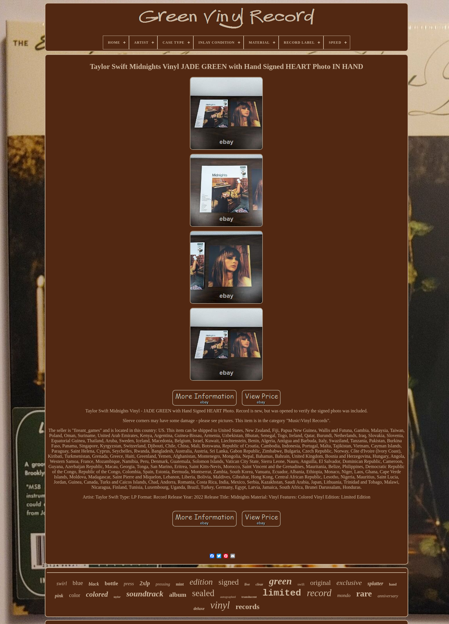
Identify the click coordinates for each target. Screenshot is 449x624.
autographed (228, 596)
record (319, 593)
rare (364, 593)
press (129, 583)
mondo (343, 595)
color (74, 595)
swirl (62, 583)
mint (180, 584)
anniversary (387, 596)
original (320, 582)
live (247, 584)
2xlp (145, 583)
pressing (163, 584)
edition (201, 581)
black (94, 584)
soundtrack (144, 593)
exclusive (349, 582)
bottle (111, 583)
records (247, 606)
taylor (117, 596)
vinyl (220, 605)
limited (282, 593)
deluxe (199, 608)
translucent (249, 596)
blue (78, 582)
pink (59, 595)
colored (97, 594)
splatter (375, 583)
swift (301, 584)
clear (259, 584)
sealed (203, 593)
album (177, 594)
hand (392, 584)
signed (228, 582)
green (280, 581)
